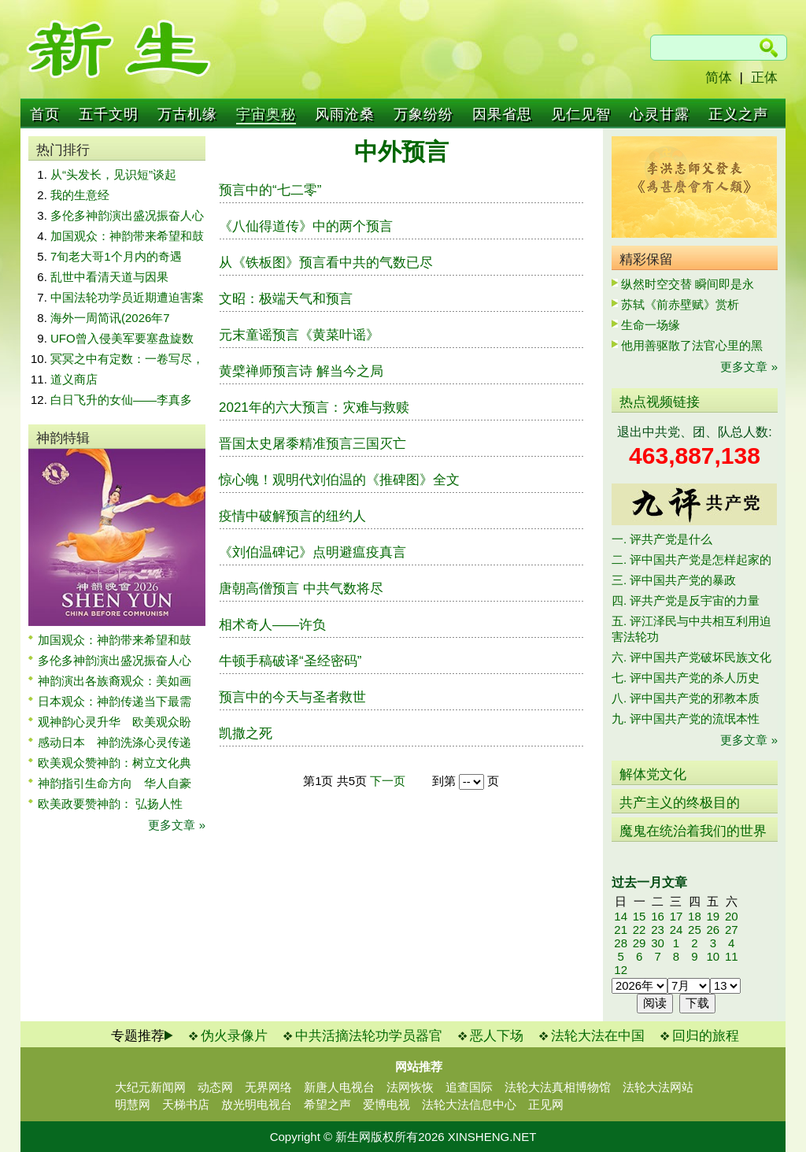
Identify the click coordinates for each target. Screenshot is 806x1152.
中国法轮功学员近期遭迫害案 (127, 297)
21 (620, 929)
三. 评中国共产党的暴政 (674, 580)
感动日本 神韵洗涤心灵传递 (114, 742)
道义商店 (74, 379)
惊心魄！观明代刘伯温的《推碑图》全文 (339, 479)
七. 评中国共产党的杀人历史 (686, 677)
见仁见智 (581, 114)
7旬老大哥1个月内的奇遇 (116, 256)
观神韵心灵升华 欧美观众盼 (114, 721)
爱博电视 (386, 1104)
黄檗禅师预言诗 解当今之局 (301, 371)
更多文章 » (176, 825)
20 (731, 916)
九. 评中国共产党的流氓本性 (686, 718)
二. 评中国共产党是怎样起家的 (691, 559)
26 (712, 929)
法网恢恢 (410, 1087)
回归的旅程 (705, 1035)
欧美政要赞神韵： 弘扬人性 (110, 803)
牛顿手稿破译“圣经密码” (290, 661)
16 (657, 916)
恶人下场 (496, 1035)
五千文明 (109, 114)
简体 (718, 77)
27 (731, 929)
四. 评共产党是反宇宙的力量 (686, 600)
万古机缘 (187, 114)
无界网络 (268, 1087)
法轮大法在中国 (598, 1035)
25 (694, 929)
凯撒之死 (245, 733)
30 (657, 943)
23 (657, 929)
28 (620, 943)
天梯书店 (185, 1104)
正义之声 (738, 114)
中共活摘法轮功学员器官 (368, 1035)
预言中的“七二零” (270, 190)
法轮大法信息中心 (469, 1104)
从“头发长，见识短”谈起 (113, 174)
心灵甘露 (660, 114)
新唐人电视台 (339, 1087)
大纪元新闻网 (150, 1087)
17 (676, 916)
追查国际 (469, 1087)
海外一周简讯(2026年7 (110, 317)
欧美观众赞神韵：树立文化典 (114, 762)
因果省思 (502, 114)
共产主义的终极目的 (679, 802)
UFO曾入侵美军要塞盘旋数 (122, 338)
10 (712, 956)
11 (731, 956)
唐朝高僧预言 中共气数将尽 (301, 588)
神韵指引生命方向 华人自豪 (114, 783)
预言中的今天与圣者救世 (292, 697)
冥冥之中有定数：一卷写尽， (127, 358)
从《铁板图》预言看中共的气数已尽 (326, 262)
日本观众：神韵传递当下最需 (114, 701)
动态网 (215, 1087)
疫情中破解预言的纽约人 (292, 516)
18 (694, 916)
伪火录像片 (234, 1035)
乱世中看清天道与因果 (109, 276)
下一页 (387, 780)
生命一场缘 (650, 325)
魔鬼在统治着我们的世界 (693, 831)
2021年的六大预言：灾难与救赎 (314, 407)
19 (712, 916)
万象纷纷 (423, 114)
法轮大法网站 (658, 1087)
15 (639, 916)
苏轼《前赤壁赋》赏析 (680, 304)
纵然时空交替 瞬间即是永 (687, 284)
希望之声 (327, 1104)
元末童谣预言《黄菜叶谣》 (299, 335)
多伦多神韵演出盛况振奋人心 (127, 215)
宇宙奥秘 (266, 114)
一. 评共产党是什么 (662, 539)
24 (676, 929)
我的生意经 (79, 195)
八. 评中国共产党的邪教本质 (686, 698)
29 (639, 943)
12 (620, 969)
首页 (45, 114)
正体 (764, 77)
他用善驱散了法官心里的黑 (692, 345)
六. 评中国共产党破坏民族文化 (691, 657)
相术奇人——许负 (272, 624)
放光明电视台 (256, 1104)
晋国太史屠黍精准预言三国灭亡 (312, 443)
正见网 (546, 1104)
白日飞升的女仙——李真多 (121, 399)
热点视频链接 (659, 401)
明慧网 (132, 1104)
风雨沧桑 (345, 114)
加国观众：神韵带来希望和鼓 (127, 236)
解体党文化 (652, 774)
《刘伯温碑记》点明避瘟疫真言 (312, 552)
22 (639, 929)
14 (620, 916)
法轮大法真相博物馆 (558, 1087)
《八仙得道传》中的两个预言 (306, 226)
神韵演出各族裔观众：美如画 (114, 680)
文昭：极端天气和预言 (286, 298)
